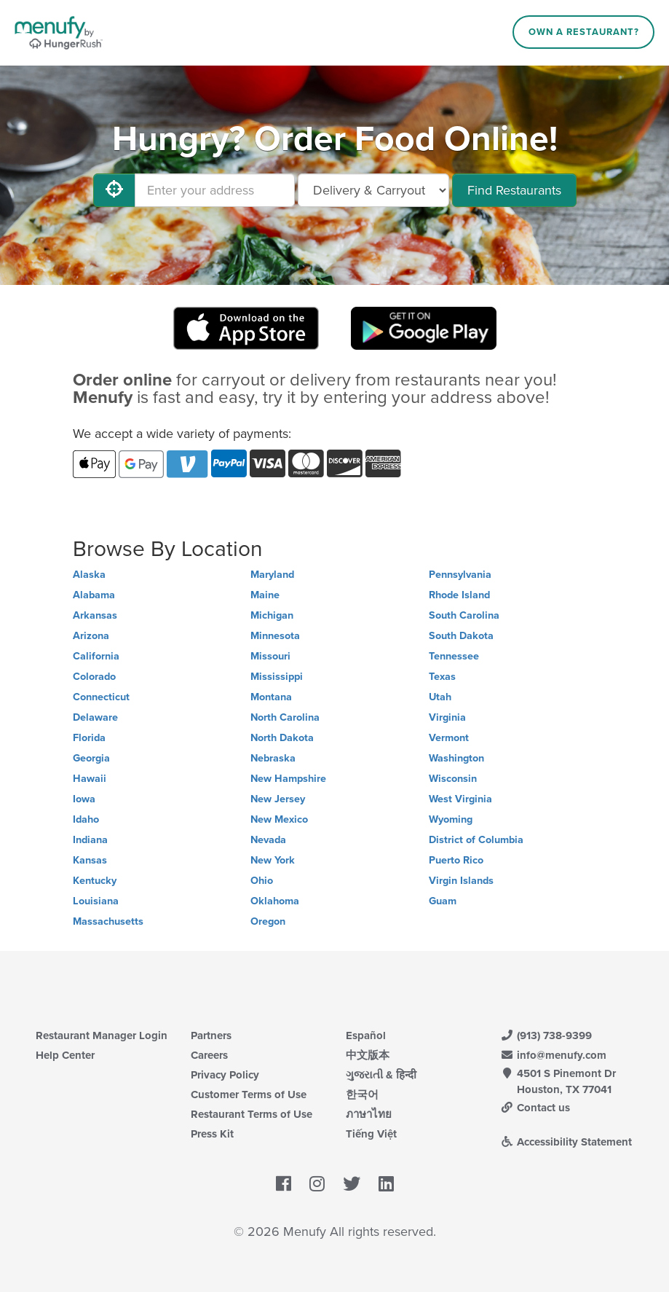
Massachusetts (108, 921)
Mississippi (276, 676)
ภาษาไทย (369, 1114)
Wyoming (450, 819)
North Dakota (282, 738)
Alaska (89, 574)
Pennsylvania (460, 574)
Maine (265, 595)
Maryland (272, 574)
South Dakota (461, 636)
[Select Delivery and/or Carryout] (373, 190)
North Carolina (285, 717)
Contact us (535, 1107)
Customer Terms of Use (248, 1094)
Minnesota (275, 636)
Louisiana (96, 901)
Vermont (449, 738)
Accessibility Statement (566, 1141)
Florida (89, 738)
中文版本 (367, 1055)
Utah (440, 697)
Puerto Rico (456, 860)
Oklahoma (274, 901)
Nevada (268, 840)
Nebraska (273, 758)
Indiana (90, 840)
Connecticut (101, 697)
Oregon (267, 921)
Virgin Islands (461, 880)
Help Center (65, 1055)
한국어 (362, 1094)
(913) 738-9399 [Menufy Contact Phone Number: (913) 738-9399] (546, 1035)
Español (366, 1035)
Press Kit (212, 1133)
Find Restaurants (514, 190)
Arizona (91, 636)
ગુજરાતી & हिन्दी (381, 1074)
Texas (442, 676)
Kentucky (94, 880)
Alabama (94, 595)
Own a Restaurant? (584, 32)
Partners (211, 1035)
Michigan (271, 615)
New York (272, 860)
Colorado (94, 676)
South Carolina (464, 615)
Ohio (261, 880)
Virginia (447, 717)
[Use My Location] (114, 190)
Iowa (84, 799)
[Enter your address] (215, 190)
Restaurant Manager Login (101, 1035)
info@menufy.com (553, 1055)
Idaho (86, 819)
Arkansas (95, 615)
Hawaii (89, 778)
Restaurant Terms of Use (251, 1114)
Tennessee (454, 656)
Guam (442, 901)
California (96, 656)
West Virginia (460, 799)
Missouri (270, 656)
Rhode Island (459, 595)
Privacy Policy (225, 1074)
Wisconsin (453, 778)
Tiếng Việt (371, 1133)
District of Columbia (476, 840)
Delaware (95, 717)
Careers (209, 1055)
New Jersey (277, 799)
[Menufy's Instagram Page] (317, 1184)
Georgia (91, 758)
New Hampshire (288, 778)
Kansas (90, 860)
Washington (456, 758)
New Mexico (279, 819)
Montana (271, 697)
